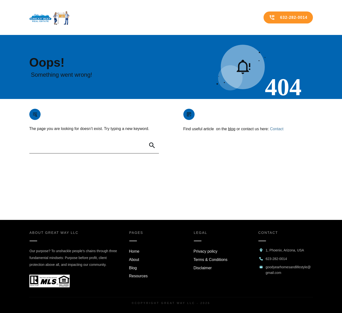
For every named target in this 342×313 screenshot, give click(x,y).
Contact (276, 129)
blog (231, 129)
